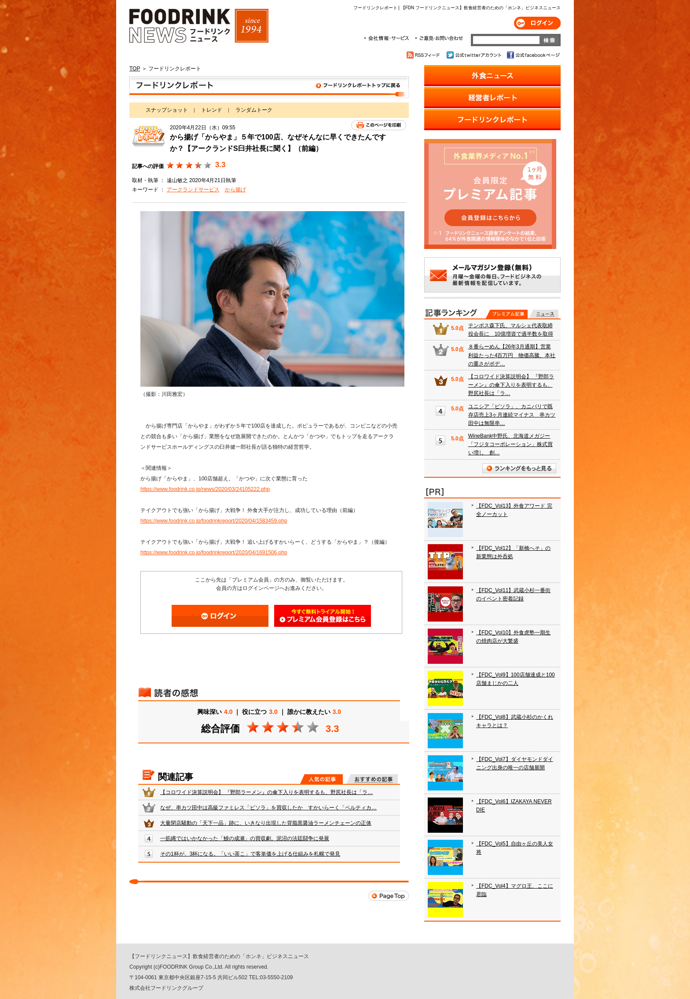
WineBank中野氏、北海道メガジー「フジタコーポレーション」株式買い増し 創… (510, 444)
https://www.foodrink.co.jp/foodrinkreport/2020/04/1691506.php (213, 552)
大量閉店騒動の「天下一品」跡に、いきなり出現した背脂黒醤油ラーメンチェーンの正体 (265, 823)
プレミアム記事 (507, 314)
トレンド (211, 110)
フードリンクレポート (269, 87)
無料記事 (543, 314)
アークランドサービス (193, 190)
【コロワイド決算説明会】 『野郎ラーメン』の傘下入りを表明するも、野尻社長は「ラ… (266, 792)
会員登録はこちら (322, 616)
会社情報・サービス (388, 38)
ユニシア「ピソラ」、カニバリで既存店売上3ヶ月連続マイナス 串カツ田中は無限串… (512, 414)
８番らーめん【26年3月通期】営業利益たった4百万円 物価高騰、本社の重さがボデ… (512, 355)
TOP (134, 69)
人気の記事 (321, 779)
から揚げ (235, 190)
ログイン (537, 23)
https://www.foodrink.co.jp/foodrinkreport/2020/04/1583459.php (213, 521)
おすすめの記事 (372, 779)
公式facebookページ (533, 55)
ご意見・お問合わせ (439, 38)
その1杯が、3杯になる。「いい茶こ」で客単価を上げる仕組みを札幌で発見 (250, 854)
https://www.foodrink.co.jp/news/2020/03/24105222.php (205, 489)
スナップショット (167, 110)
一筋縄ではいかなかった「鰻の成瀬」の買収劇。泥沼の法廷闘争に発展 (244, 838)
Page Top (388, 896)
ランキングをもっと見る (519, 468)
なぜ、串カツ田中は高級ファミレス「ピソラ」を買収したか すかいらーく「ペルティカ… (268, 808)
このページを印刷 (378, 125)
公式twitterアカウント (474, 55)
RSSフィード (424, 55)
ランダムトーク (253, 110)
